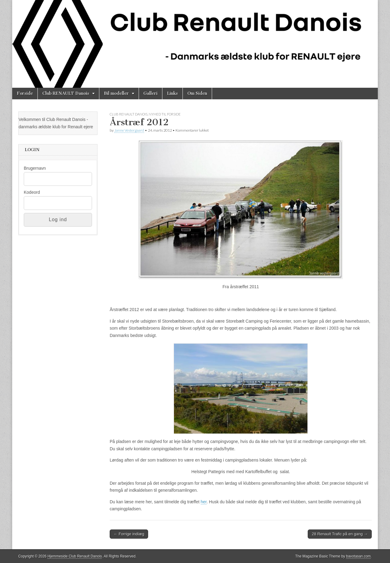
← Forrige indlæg (129, 534)
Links (172, 93)
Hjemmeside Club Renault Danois (75, 556)
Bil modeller (116, 93)
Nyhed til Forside (165, 114)
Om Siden (197, 93)
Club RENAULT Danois (65, 93)
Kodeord (32, 192)
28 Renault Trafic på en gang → (340, 534)
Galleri (151, 93)
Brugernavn (35, 168)
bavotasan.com (358, 556)
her (204, 501)
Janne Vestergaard (129, 130)
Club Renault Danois (128, 114)
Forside (25, 93)
